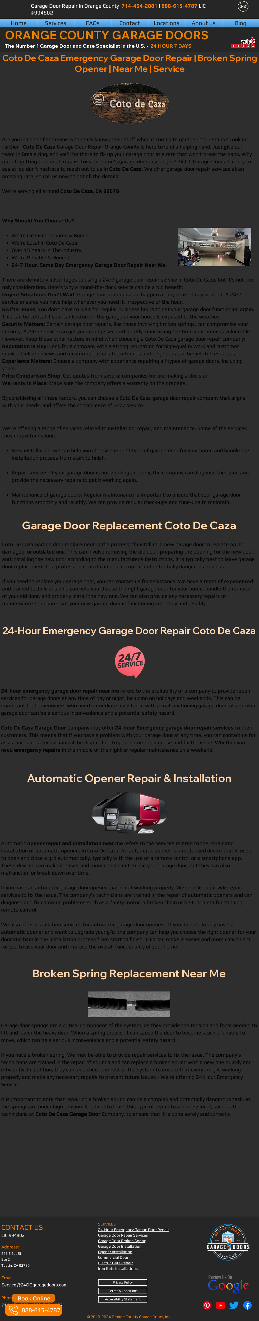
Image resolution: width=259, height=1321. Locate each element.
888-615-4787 (180, 6)
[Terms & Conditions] (122, 1291)
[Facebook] (247, 1305)
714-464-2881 (140, 6)
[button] (167, 23)
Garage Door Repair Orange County (98, 147)
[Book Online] (33, 1298)
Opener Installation (115, 1252)
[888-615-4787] (33, 1310)
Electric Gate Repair (115, 1263)
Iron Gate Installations (118, 1268)
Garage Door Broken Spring (122, 1240)
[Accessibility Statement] (122, 1299)
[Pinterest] (207, 1305)
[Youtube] (220, 1305)
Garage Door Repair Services (123, 1235)
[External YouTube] (129, 1172)
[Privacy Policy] (122, 1282)
